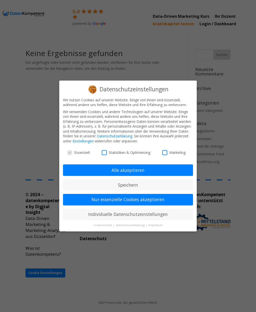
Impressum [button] (155, 225)
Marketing (174, 152)
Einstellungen (83, 141)
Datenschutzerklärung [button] (130, 225)
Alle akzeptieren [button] (128, 170)
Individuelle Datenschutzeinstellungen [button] (128, 214)
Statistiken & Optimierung (126, 152)
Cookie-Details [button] (103, 225)
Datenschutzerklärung (114, 136)
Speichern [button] (128, 185)
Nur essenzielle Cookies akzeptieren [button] (128, 199)
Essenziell (78, 152)
